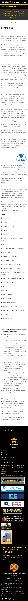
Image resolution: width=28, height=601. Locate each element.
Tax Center (5, 314)
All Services (6, 218)
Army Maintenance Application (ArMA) (12, 264)
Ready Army (4, 459)
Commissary (17, 102)
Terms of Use (4, 455)
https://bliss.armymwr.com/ (17, 206)
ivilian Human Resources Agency (10, 268)
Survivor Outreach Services (8, 583)
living (4, 47)
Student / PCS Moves (8, 226)
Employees (5, 244)
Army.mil (14, 447)
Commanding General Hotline (10, 256)
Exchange (9, 102)
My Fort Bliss (10, 23)
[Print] (8, 430)
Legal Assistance (7, 298)
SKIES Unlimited (9, 405)
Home (3, 23)
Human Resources (5, 587)
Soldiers (5, 230)
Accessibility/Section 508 (7, 457)
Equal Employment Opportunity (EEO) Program (12, 465)
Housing (5, 290)
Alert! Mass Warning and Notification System (14, 248)
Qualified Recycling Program (10, 306)
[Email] (12, 430)
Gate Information (7, 286)
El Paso (20, 113)
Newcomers (5, 222)
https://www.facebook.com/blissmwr (9, 210)
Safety (9, 585)
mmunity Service (11, 260)
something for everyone (7, 122)
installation (10, 87)
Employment (4, 450)
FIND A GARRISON (14, 581)
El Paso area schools (6, 64)
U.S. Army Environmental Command (9, 591)
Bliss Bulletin (6, 252)
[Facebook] (2, 430)
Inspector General (7, 294)
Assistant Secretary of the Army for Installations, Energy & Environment (13, 593)
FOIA (2, 452)
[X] (5, 430)
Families (5, 234)
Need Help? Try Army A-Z (7, 462)
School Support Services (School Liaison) (13, 310)
